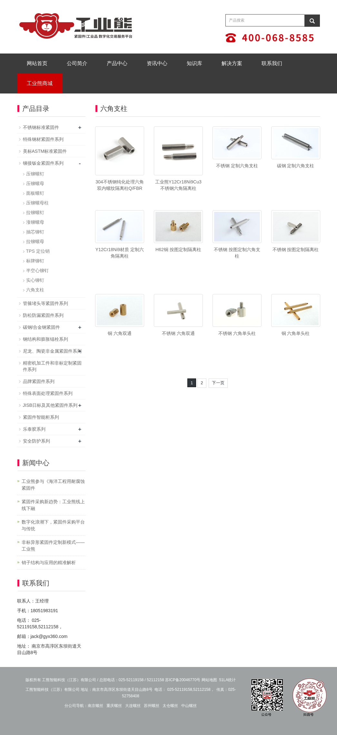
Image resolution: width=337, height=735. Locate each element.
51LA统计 (227, 680)
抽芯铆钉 (35, 231)
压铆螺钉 (35, 173)
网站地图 (209, 680)
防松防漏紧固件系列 (43, 315)
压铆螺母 (35, 183)
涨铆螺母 (35, 222)
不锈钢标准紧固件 (41, 127)
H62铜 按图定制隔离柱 (178, 249)
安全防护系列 (36, 441)
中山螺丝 (189, 705)
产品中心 (117, 63)
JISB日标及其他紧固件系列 (50, 405)
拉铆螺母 (35, 241)
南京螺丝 (95, 705)
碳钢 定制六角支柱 (295, 165)
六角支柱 (35, 289)
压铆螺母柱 (37, 202)
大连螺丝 (133, 705)
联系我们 (272, 63)
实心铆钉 (35, 280)
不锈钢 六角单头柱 (237, 333)
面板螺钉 (35, 193)
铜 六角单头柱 (296, 333)
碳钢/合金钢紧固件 (41, 327)
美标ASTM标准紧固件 (45, 151)
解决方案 (232, 63)
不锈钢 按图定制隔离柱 (296, 249)
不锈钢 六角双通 (178, 333)
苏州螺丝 (151, 705)
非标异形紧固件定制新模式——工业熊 (53, 546)
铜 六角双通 (120, 333)
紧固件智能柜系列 (41, 417)
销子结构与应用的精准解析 (49, 562)
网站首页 (37, 63)
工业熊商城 (40, 83)
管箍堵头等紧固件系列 (45, 303)
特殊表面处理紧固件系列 (48, 393)
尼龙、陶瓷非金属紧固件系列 (52, 351)
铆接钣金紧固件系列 (43, 163)
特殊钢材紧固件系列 (43, 139)
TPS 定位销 (38, 251)
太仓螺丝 (170, 705)
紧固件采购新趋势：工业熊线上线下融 (53, 505)
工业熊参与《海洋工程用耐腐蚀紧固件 (53, 485)
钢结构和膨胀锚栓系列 (45, 339)
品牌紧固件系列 (39, 381)
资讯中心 (157, 63)
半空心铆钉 (37, 270)
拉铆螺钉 (35, 212)
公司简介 (77, 63)
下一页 (218, 382)
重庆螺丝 (114, 705)
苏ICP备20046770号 (182, 680)
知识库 (194, 63)
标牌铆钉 (35, 260)
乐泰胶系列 (34, 429)
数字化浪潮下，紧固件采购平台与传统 (53, 525)
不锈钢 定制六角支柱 (237, 165)
